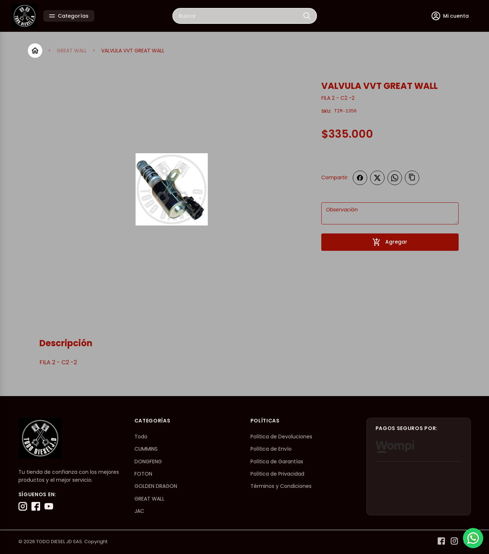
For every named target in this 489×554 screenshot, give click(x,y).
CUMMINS (146, 448)
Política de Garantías (276, 461)
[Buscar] (306, 16)
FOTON (143, 473)
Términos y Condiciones (281, 486)
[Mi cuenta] (450, 16)
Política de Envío (271, 448)
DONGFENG (148, 461)
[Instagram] (22, 506)
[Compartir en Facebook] (360, 178)
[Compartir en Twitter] (377, 178)
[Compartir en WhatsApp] (394, 178)
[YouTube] (48, 506)
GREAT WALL (72, 50)
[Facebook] (35, 506)
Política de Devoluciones (281, 436)
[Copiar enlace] (412, 178)
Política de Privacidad (277, 473)
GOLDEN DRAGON (155, 486)
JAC (139, 511)
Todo (140, 436)
